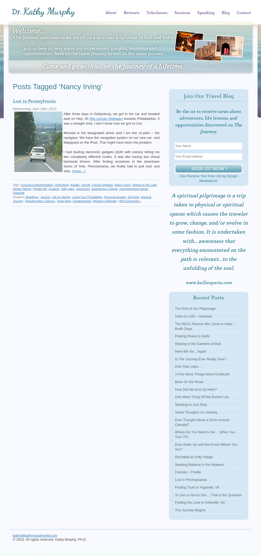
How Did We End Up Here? (196, 389)
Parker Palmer (22, 188)
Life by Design (61, 197)
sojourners (83, 188)
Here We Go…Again (190, 351)
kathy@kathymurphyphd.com (35, 535)
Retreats (132, 13)
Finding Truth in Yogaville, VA (197, 487)
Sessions (182, 13)
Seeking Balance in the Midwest (199, 465)
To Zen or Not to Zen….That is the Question (208, 495)
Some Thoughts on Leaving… (198, 412)
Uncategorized (81, 201)
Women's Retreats (105, 201)
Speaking (205, 13)
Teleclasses (157, 13)
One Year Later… (188, 366)
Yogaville (19, 192)
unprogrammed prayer (133, 188)
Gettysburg (61, 184)
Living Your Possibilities (87, 197)
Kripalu (74, 184)
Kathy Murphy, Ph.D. (51, 12)
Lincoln (85, 184)
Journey (45, 197)
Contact (244, 13)
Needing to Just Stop (191, 405)
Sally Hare (68, 188)
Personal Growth (115, 197)
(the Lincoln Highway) (106, 119)
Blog (226, 13)
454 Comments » (130, 201)
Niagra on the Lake (144, 184)
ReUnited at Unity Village (194, 457)
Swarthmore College (104, 188)
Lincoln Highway (102, 184)
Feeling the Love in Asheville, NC (200, 502)
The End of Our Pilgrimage (195, 309)
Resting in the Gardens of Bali (198, 344)
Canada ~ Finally (188, 472)
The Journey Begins (190, 510)
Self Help (133, 197)
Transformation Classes (40, 201)
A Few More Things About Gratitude (202, 374)
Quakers (53, 188)
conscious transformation (37, 184)
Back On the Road (189, 382)
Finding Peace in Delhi (192, 336)
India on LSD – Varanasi (193, 316)
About (111, 13)
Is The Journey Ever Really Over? (201, 359)
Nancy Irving (123, 184)
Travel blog (64, 201)
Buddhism (32, 197)
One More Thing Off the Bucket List (202, 397)
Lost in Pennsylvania (34, 101)
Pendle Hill (40, 188)
